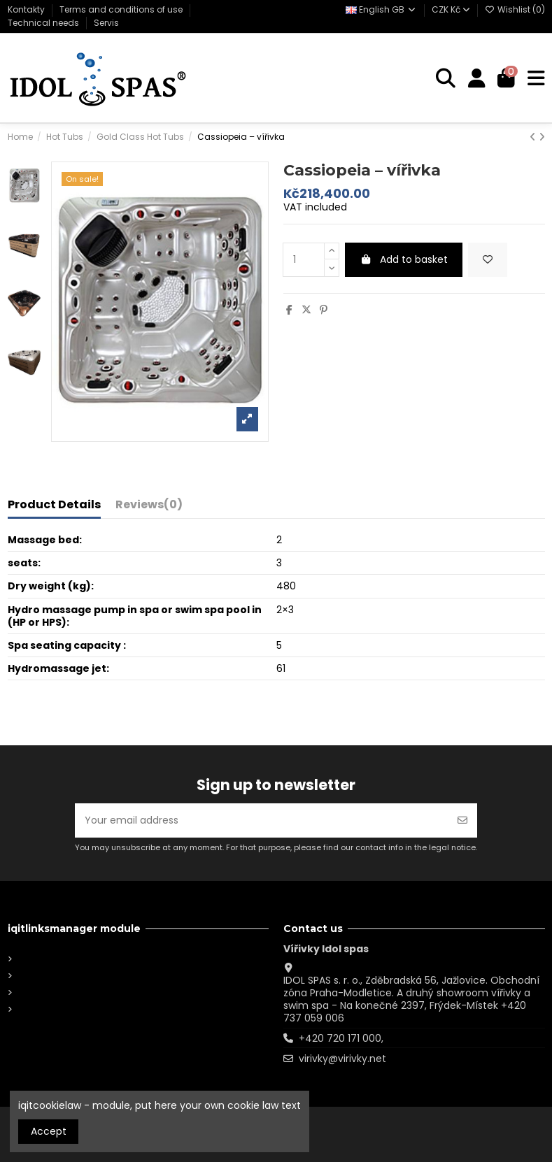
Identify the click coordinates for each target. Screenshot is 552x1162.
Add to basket (404, 259)
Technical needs (44, 23)
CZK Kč (451, 9)
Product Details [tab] (54, 505)
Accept (48, 1131)
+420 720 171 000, (341, 1038)
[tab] (149, 507)
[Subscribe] (462, 820)
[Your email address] (261, 820)
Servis (106, 23)
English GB (381, 9)
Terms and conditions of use (122, 9)
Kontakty (27, 9)
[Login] (477, 78)
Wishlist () (515, 9)
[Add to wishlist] (487, 260)
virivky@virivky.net (342, 1059)
